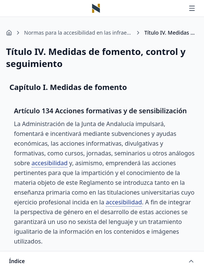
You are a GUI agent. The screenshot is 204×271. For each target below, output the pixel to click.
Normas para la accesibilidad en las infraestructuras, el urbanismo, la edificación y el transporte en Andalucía (78, 32)
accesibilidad (50, 163)
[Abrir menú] (192, 8)
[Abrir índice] (102, 261)
